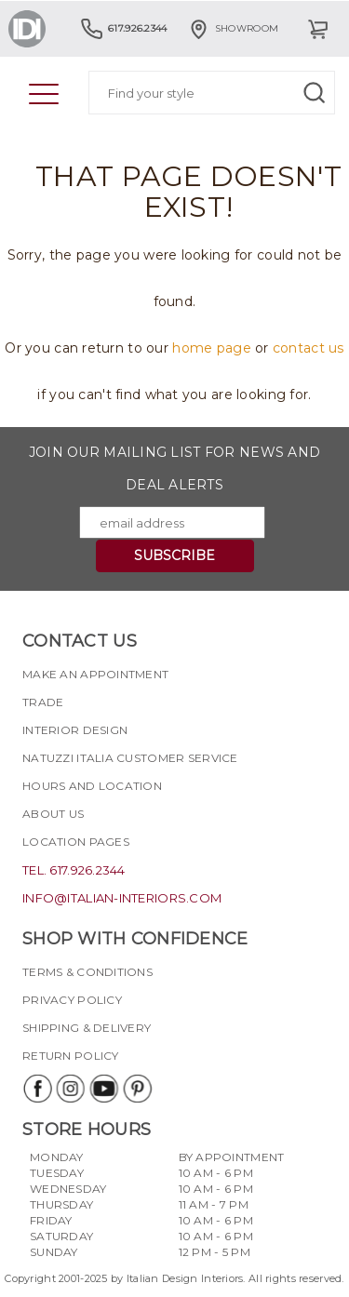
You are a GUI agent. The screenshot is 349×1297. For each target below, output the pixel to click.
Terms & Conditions (87, 972)
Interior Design (75, 730)
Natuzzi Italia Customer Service (130, 758)
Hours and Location (92, 786)
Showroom (232, 28)
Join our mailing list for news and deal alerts (175, 468)
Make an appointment (95, 674)
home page (211, 348)
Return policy (70, 1056)
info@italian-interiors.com (121, 897)
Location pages (75, 842)
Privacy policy (72, 1000)
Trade (42, 702)
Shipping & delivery (86, 1028)
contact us (308, 348)
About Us (53, 814)
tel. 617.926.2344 (74, 869)
